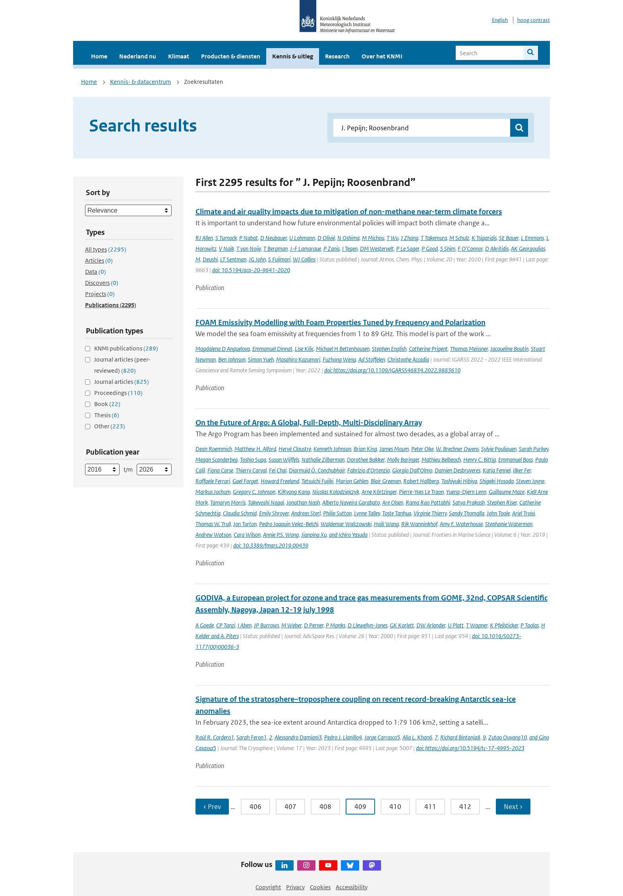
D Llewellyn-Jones (367, 625)
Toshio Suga (253, 459)
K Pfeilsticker (504, 625)
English (500, 20)
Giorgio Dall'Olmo (412, 470)
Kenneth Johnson (332, 449)
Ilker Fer (522, 470)
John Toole (498, 513)
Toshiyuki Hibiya (459, 481)
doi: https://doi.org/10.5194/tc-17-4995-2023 (470, 748)
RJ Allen (204, 238)
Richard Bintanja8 (460, 737)
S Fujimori (279, 259)
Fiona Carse (220, 470)
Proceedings (118, 393)
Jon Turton (245, 524)
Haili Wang (386, 524)
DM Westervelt (377, 248)
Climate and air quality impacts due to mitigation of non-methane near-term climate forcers (348, 211)
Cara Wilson (247, 534)
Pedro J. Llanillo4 (343, 737)
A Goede (204, 625)
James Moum (394, 449)
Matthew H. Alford (255, 449)
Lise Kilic (304, 348)
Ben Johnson (232, 359)
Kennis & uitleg (292, 56)
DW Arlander (430, 625)
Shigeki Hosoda (497, 481)
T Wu (393, 238)
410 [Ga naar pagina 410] (395, 806)
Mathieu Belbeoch (441, 459)
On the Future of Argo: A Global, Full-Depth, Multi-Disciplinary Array (308, 422)
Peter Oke (422, 449)
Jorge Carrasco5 (382, 737)
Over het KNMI (382, 56)
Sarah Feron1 (251, 737)
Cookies (320, 887)
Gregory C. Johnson (254, 491)
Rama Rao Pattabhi (428, 502)
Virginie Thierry (430, 513)
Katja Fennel (497, 470)
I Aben (245, 625)
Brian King (365, 449)
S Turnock (226, 238)
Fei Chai (277, 470)
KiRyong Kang (294, 491)
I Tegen (350, 248)
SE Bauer (509, 238)
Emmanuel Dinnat (272, 348)
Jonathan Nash (303, 502)
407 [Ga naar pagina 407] (290, 806)
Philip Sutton (337, 513)
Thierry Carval (251, 470)
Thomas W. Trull (213, 524)
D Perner (313, 625)
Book (107, 404)
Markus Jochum (212, 491)
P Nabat (248, 238)
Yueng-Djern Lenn (466, 491)
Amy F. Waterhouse (461, 524)
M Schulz (459, 238)
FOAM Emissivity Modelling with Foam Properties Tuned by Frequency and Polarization (340, 322)
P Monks (335, 625)
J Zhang (409, 238)
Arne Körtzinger (379, 491)
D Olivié (326, 238)
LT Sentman (233, 259)
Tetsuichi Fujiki (317, 481)
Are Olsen (392, 502)
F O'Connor (470, 248)
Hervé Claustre (295, 449)
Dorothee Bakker (366, 459)
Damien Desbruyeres (457, 470)
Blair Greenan (386, 481)
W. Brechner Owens (457, 449)
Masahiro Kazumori (298, 359)
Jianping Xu (314, 534)
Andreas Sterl (306, 513)
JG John (257, 259)
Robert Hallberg (421, 481)
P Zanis (331, 248)
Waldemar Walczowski (346, 524)
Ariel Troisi (523, 513)
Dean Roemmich (213, 449)
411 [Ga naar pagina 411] (430, 806)
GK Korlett (402, 625)
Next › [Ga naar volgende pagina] (513, 806)
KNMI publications (126, 348)
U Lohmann (302, 238)
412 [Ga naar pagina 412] (465, 806)
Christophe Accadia (408, 359)
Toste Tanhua (396, 513)
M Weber (291, 625)
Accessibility (352, 887)
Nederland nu (137, 56)
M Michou (373, 238)
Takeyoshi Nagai (266, 502)
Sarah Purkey (533, 449)
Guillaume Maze (506, 491)
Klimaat (178, 56)
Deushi (210, 259)
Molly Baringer (403, 459)
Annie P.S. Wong (281, 534)
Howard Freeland (280, 481)
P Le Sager (407, 248)
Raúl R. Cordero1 (214, 737)
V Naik (226, 248)
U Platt (456, 625)
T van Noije (248, 248)
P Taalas (529, 625)
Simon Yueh (261, 359)
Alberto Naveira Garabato (351, 502)
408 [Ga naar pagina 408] (325, 806)
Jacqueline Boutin (509, 348)
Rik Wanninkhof (419, 524)
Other (109, 426)
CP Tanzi (225, 625)
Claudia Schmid (240, 513)
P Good (430, 248)
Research (337, 56)
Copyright (268, 887)
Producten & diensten (230, 56)
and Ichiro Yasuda (348, 534)
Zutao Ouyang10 (507, 737)
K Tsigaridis (484, 238)
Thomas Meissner (469, 348)
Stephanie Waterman (508, 524)
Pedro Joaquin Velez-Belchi (288, 524)
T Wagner (477, 625)
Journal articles (121, 381)
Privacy (295, 887)
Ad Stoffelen (371, 359)
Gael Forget (245, 481)
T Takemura (434, 238)
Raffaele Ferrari (212, 481)
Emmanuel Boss (515, 459)
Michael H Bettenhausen (343, 348)
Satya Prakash (469, 502)
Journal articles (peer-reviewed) (122, 365)
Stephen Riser (502, 502)
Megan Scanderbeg (216, 459)
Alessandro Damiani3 (298, 737)
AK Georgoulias (528, 248)
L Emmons (532, 238)
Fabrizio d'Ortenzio (368, 470)
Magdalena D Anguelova (222, 348)
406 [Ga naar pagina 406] (255, 806)
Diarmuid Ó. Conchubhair (317, 470)
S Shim (447, 248)
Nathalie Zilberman (323, 459)
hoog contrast (533, 20)
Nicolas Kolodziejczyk (335, 491)
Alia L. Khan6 (417, 737)
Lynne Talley (367, 513)
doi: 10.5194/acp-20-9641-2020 (251, 270)
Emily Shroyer (274, 513)
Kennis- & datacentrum (140, 81)
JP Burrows (266, 625)
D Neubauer (273, 238)
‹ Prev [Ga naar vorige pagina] (212, 806)
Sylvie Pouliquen (499, 449)
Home (99, 56)
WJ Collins (304, 259)
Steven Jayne (530, 481)
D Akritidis (497, 248)
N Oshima (348, 238)
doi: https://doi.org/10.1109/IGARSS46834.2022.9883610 (392, 370)
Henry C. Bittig (479, 459)
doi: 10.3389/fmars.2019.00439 (270, 545)
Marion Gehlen (352, 481)
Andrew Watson (213, 534)
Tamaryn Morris (228, 502)
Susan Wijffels (284, 459)
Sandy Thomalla (466, 513)
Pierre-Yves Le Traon (421, 491)
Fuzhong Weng (339, 359)
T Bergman (275, 248)
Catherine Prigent (428, 348)
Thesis (106, 415)
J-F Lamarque (305, 248)
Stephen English (389, 348)
